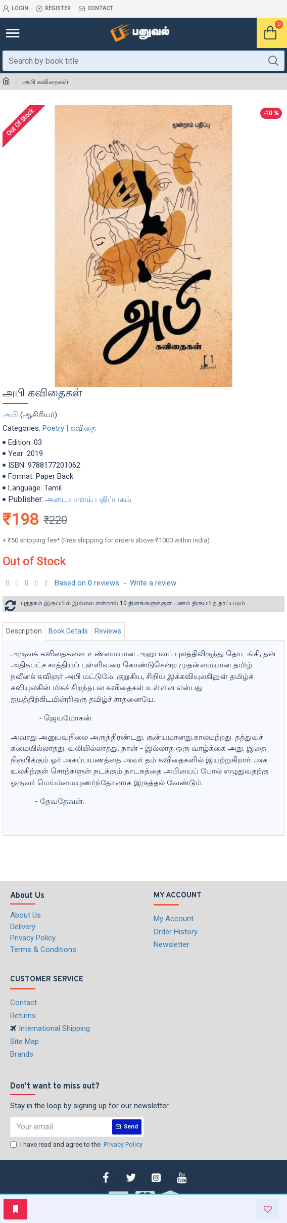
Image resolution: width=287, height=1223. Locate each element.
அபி (10, 414)
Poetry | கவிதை (69, 428)
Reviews (107, 631)
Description (24, 631)
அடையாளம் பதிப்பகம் (88, 499)
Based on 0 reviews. (88, 582)
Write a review (153, 582)
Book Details (68, 631)
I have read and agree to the (77, 1145)
